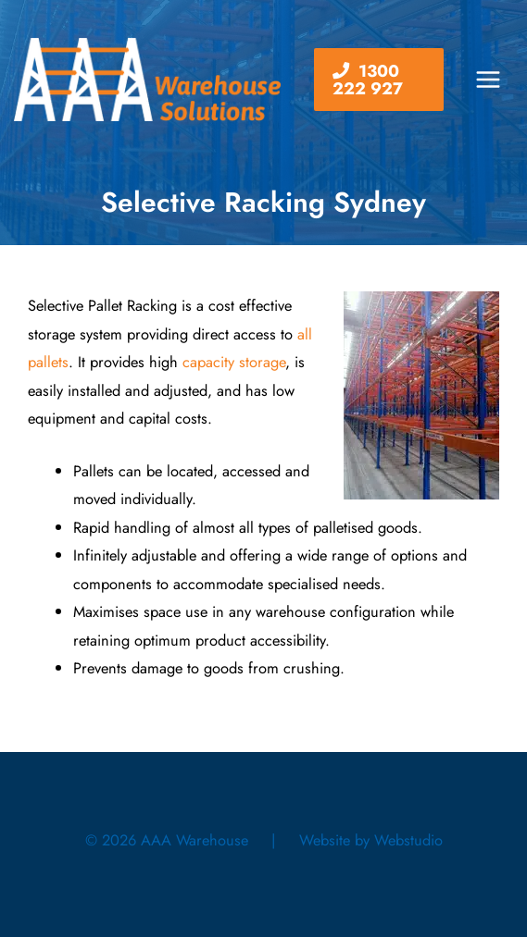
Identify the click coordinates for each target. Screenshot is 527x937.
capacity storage (233, 362)
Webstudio (408, 840)
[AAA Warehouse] (147, 79)
